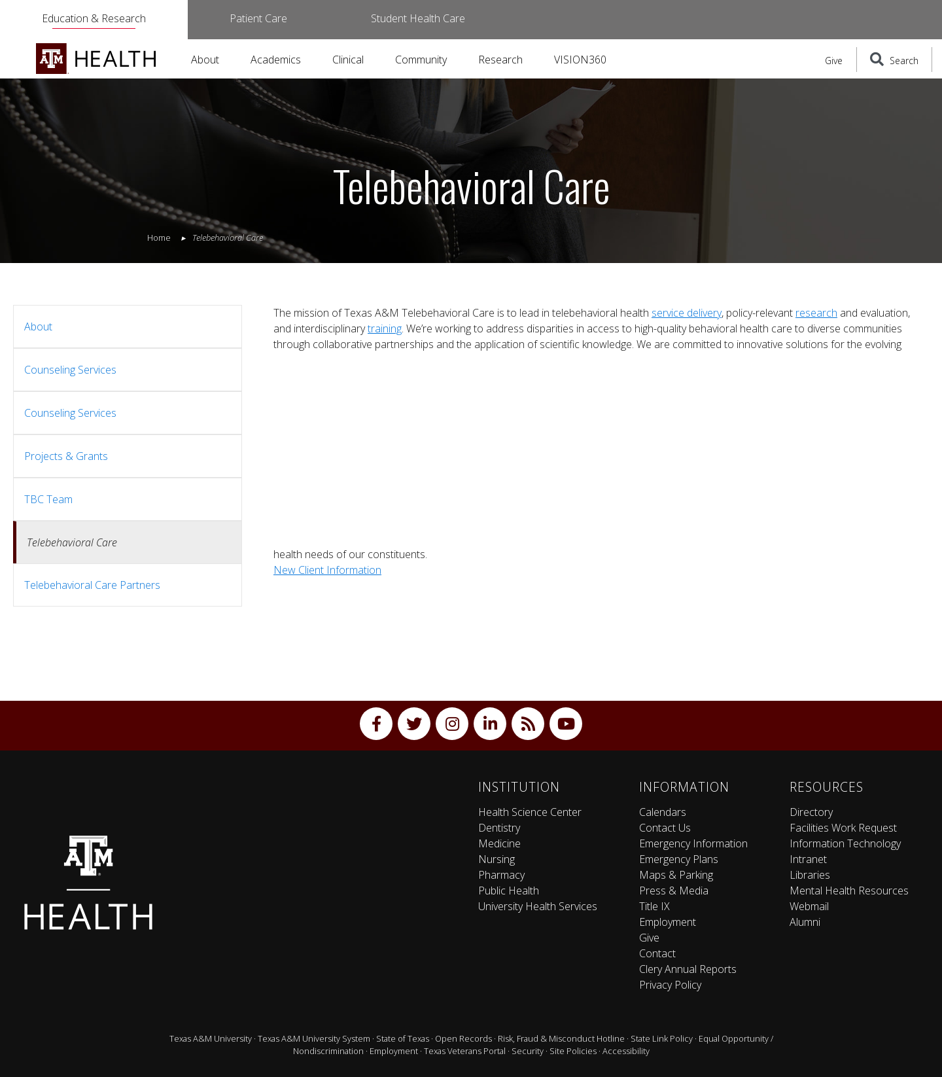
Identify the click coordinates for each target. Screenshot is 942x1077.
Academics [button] (276, 59)
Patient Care (258, 18)
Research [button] (500, 59)
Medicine (499, 843)
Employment (667, 922)
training (385, 328)
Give (834, 60)
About (38, 326)
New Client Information (327, 570)
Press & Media (673, 890)
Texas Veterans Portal (465, 1051)
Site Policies (573, 1051)
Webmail (809, 906)
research (816, 313)
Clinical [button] (348, 59)
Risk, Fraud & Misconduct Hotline (561, 1038)
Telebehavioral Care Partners (92, 585)
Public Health (508, 890)
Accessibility (626, 1051)
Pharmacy (501, 875)
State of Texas (402, 1038)
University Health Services (537, 906)
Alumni (805, 922)
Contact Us (665, 828)
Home (159, 237)
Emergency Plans (678, 859)
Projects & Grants (66, 456)
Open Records (463, 1038)
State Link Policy (662, 1038)
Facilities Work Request (843, 828)
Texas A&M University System (314, 1038)
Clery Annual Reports (688, 969)
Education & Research (94, 18)
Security (528, 1051)
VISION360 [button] (580, 59)
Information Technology (845, 843)
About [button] (205, 59)
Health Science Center (530, 812)
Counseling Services (70, 369)
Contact (657, 953)
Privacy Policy (670, 985)
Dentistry (499, 828)
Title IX (654, 906)
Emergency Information (693, 843)
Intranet (808, 859)
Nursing (496, 859)
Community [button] (421, 59)
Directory (811, 812)
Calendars (662, 812)
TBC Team (48, 499)
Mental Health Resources (849, 890)
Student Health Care (418, 18)
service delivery (687, 313)
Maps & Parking (676, 875)
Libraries (810, 875)
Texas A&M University (210, 1038)
